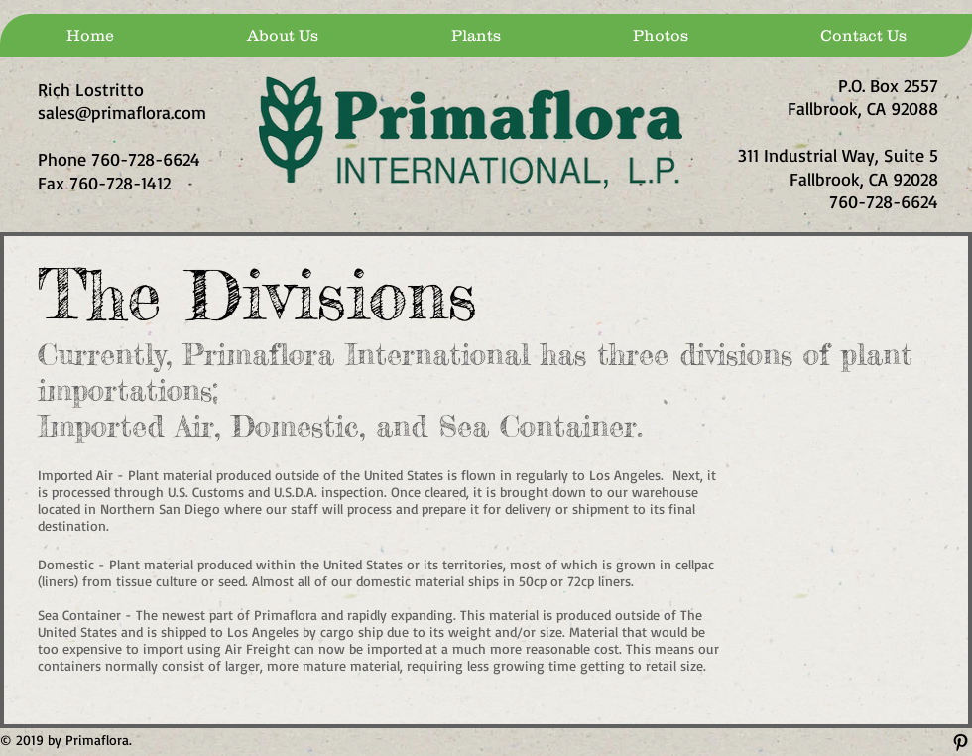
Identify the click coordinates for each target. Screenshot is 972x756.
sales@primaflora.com (122, 112)
